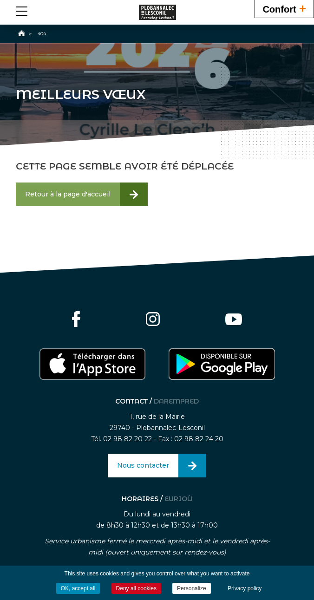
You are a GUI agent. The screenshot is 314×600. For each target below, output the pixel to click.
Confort (284, 8)
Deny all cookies (136, 588)
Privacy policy (245, 588)
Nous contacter (143, 465)
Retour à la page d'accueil (68, 194)
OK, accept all (78, 588)
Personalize (191, 588)
